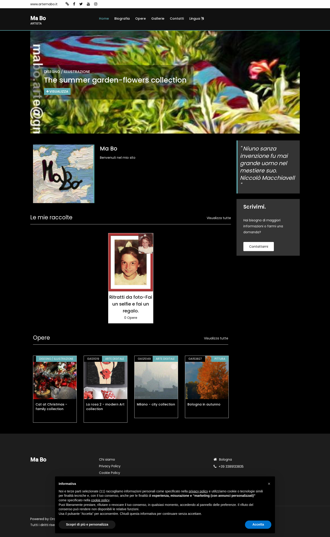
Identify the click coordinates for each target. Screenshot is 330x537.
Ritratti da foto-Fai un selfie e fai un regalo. (130, 304)
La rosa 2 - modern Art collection (105, 406)
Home (104, 18)
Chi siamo (107, 459)
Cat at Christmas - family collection (51, 406)
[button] (269, 483)
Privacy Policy (110, 466)
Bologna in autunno (203, 404)
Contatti (177, 18)
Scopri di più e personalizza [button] (87, 524)
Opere (140, 18)
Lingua (196, 18)
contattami (258, 246)
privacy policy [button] (198, 491)
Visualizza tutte (219, 218)
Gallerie (157, 18)
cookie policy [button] (100, 500)
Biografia (122, 18)
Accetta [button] (258, 524)
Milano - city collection (156, 404)
